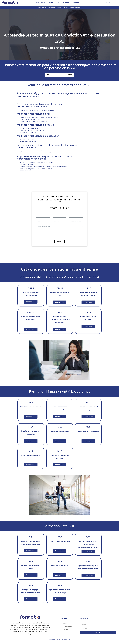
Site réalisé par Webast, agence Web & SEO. (59, 639)
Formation (54, 2)
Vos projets (41, 2)
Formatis (66, 2)
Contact (76, 3)
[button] (59, 75)
